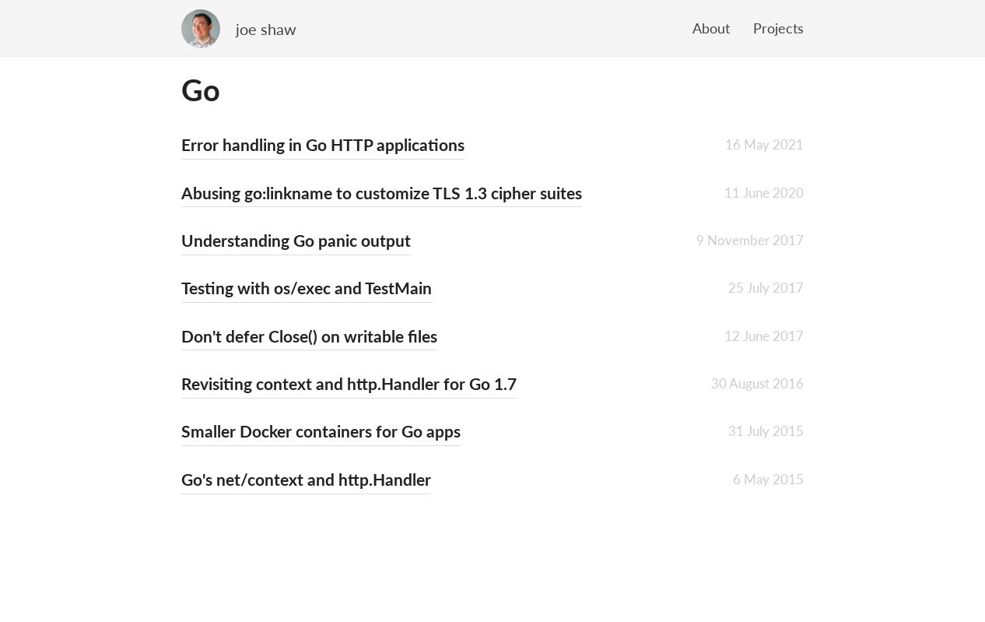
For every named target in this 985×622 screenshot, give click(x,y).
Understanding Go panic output (296, 240)
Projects (778, 28)
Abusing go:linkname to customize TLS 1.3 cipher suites (381, 192)
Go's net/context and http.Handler (306, 479)
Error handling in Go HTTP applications (322, 144)
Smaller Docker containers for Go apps (321, 431)
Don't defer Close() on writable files (309, 336)
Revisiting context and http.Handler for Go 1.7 (349, 383)
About (711, 28)
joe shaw (266, 28)
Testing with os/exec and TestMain (306, 287)
